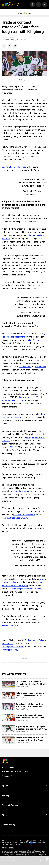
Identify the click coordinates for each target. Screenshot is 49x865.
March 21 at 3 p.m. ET (12, 626)
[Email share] (15, 46)
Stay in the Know (8, 768)
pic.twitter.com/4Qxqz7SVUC (31, 307)
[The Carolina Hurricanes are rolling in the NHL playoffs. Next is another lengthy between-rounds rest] (8, 684)
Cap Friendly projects (19, 491)
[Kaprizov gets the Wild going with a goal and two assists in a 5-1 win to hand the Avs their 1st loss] (8, 728)
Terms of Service (15, 844)
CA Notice (5, 844)
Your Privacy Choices (39, 842)
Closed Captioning (21, 841)
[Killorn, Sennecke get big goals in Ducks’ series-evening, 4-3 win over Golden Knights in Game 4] (8, 695)
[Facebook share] (4, 46)
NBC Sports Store (37, 841)
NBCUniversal (14, 848)
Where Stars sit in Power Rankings (18, 380)
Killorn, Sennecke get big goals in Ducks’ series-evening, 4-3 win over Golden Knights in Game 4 (31, 694)
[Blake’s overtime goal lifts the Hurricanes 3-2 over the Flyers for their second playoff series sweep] (8, 740)
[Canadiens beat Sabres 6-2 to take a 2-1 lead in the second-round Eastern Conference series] (8, 706)
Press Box (5, 842)
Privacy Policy (23, 842)
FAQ (29, 841)
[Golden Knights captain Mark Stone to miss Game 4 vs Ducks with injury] (8, 717)
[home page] (10, 4)
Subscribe (7, 777)
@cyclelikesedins (9, 650)
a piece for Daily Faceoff (24, 514)
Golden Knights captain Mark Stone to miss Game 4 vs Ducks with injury (30, 716)
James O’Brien (9, 38)
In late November (34, 340)
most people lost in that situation (27, 589)
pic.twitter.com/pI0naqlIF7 (28, 560)
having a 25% (25, 366)
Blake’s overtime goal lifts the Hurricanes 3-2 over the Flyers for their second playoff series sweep (31, 739)
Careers (11, 841)
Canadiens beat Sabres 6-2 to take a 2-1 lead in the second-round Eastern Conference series (31, 705)
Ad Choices (13, 842)
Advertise (5, 841)
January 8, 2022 (33, 194)
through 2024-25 (9, 447)
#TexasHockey (39, 557)
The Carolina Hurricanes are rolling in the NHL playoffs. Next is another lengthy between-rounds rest (31, 683)
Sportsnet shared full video (14, 167)
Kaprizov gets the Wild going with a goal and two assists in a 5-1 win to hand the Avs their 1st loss (31, 727)
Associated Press (22, 687)
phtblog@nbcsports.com (13, 646)
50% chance (40, 366)
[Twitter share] (10, 46)
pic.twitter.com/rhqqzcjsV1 (32, 186)
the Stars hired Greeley (17, 518)
